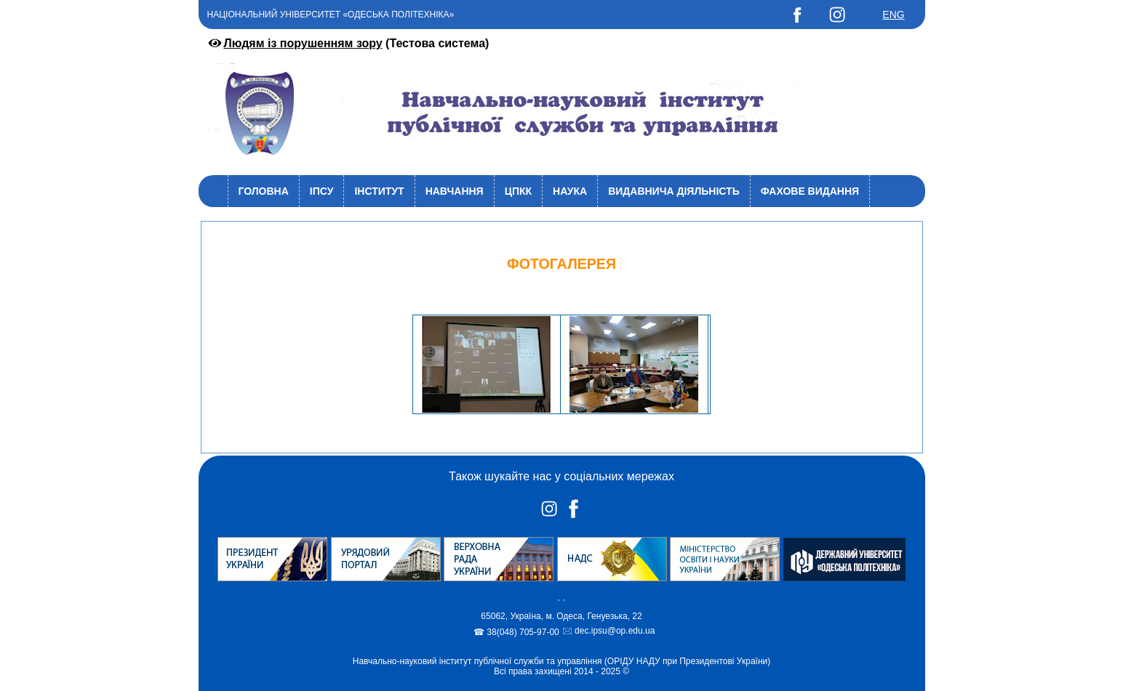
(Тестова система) (347, 43)
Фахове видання (810, 191)
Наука (570, 191)
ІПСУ (322, 191)
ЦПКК (518, 191)
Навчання (454, 191)
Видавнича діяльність (674, 191)
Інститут (379, 191)
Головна (264, 191)
